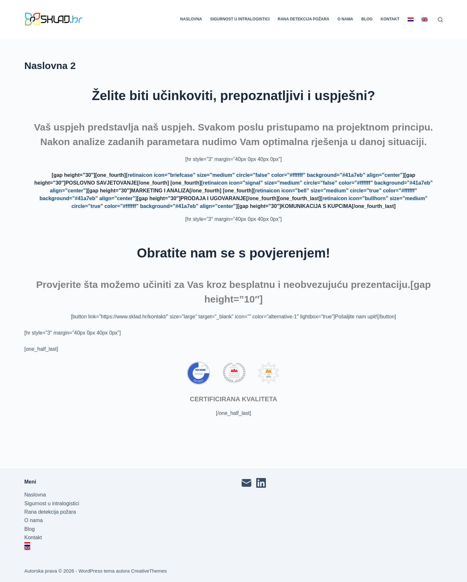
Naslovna (191, 19)
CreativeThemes (149, 571)
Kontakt (390, 19)
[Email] (246, 483)
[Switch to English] (424, 19)
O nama (345, 19)
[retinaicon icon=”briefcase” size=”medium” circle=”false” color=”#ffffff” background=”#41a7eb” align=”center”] (265, 175)
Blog (367, 19)
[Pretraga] (440, 19)
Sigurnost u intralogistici (239, 19)
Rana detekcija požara (303, 19)
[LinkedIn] (261, 483)
